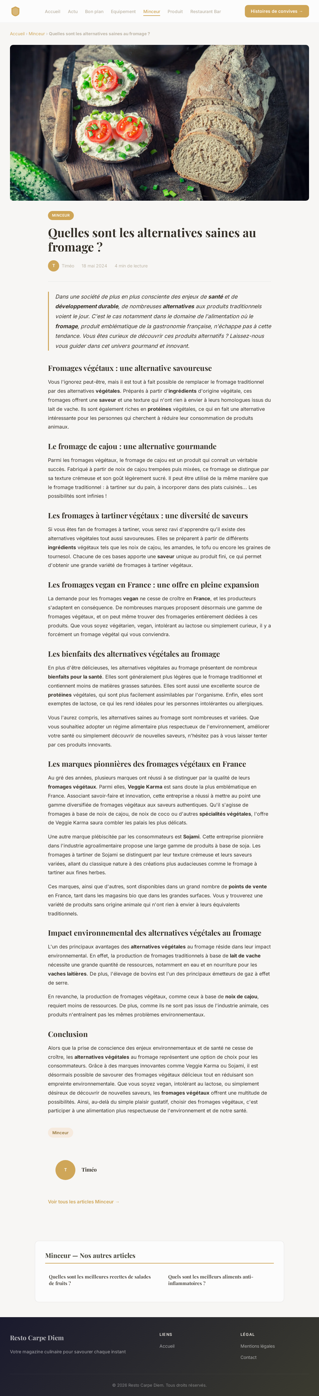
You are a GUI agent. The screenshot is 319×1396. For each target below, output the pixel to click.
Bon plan (94, 11)
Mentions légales (257, 1346)
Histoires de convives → (277, 11)
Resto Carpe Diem (37, 1337)
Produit (175, 11)
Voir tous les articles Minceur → (84, 1202)
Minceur (151, 11)
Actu (73, 11)
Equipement (123, 11)
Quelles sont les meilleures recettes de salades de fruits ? (100, 1280)
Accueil (52, 11)
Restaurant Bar (205, 11)
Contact (248, 1357)
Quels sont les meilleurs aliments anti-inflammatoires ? (210, 1280)
